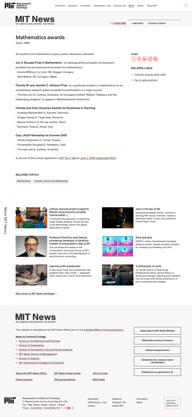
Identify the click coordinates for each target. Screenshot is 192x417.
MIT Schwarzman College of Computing (41, 362)
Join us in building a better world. (172, 403)
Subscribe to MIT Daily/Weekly (157, 330)
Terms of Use (100, 373)
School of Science (29, 358)
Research (72, 5)
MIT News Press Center (67, 373)
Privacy (25, 408)
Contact (61, 405)
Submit (177, 23)
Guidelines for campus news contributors (157, 361)
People (44, 405)
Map (30, 405)
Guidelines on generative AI (157, 372)
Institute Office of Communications (103, 329)
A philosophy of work (148, 266)
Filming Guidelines (64, 379)
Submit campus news (157, 350)
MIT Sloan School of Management (38, 354)
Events (36, 405)
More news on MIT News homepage (35, 293)
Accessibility (37, 408)
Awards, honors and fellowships (51, 181)
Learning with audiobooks (65, 266)
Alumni (140, 5)
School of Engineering (31, 345)
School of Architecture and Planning (39, 341)
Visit (24, 405)
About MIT (152, 5)
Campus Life (119, 5)
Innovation (85, 5)
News (131, 5)
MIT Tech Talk (67, 158)
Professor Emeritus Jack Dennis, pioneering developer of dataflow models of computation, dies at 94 (69, 240)
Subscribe (120, 23)
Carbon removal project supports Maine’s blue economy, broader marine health (69, 212)
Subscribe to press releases (157, 340)
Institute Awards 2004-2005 (150, 74)
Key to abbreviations (145, 80)
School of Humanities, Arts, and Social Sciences (46, 349)
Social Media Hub (52, 408)
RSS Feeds (99, 379)
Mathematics (23, 181)
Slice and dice (143, 237)
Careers (52, 405)
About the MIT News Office (31, 373)
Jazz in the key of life (147, 209)
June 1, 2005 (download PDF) (98, 158)
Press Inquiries (24, 379)
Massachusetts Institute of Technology (41, 398)
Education (60, 5)
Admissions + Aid (102, 5)
